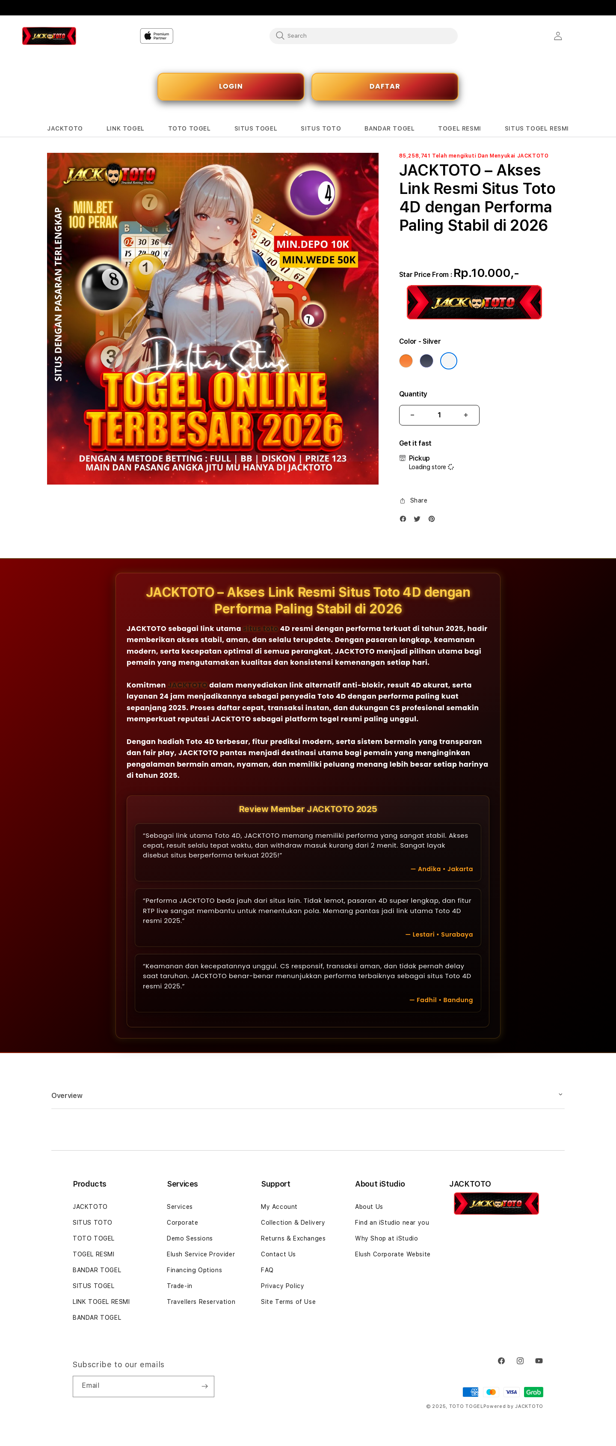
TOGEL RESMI (94, 1254)
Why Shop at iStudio (386, 1238)
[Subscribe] (204, 1386)
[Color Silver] (448, 360)
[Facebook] (405, 521)
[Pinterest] (434, 521)
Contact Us (278, 1254)
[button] (65, 128)
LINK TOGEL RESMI (101, 1301)
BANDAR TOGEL (97, 1270)
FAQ (267, 1270)
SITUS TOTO (93, 1222)
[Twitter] (419, 521)
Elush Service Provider (201, 1254)
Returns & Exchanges (293, 1238)
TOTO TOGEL (94, 1238)
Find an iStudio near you (392, 1222)
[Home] (77, 36)
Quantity (413, 394)
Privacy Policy (282, 1285)
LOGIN (231, 86)
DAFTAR (385, 86)
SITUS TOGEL (94, 1285)
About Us (369, 1206)
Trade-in (179, 1285)
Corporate (182, 1222)
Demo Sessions (190, 1238)
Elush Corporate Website (393, 1254)
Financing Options (194, 1270)
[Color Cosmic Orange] (406, 361)
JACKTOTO (187, 685)
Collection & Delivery (293, 1222)
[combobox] (364, 35)
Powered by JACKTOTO (513, 1406)
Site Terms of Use (288, 1301)
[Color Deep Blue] (426, 361)
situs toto (260, 629)
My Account (279, 1206)
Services (180, 1206)
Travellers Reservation (201, 1301)
